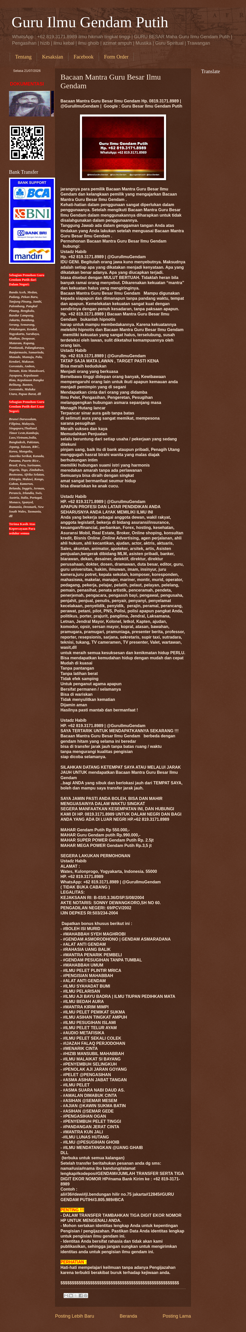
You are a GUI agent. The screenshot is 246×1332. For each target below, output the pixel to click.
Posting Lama (177, 1316)
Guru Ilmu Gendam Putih (90, 22)
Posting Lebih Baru (74, 1316)
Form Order (116, 57)
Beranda (128, 1316)
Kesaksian (52, 57)
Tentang (23, 57)
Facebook (84, 57)
